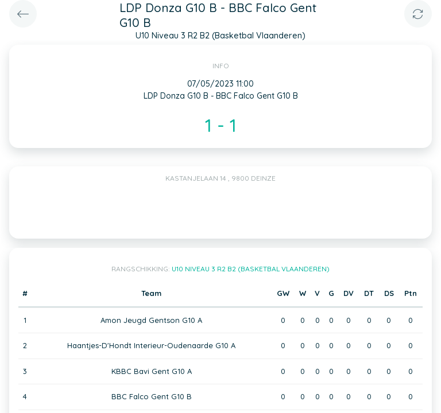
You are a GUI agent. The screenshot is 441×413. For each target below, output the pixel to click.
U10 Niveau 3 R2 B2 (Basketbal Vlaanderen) (251, 268)
